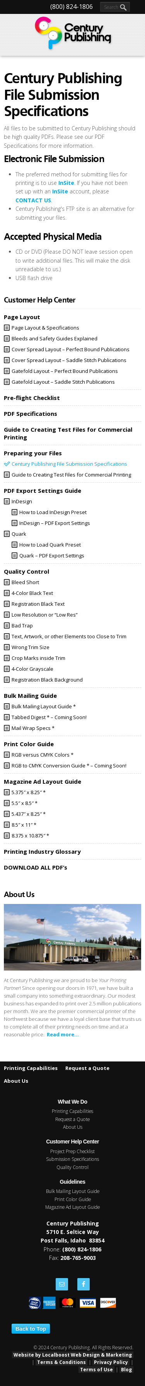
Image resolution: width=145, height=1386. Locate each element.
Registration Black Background (47, 679)
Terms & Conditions (61, 1362)
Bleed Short (25, 582)
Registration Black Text (38, 603)
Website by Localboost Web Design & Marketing (73, 1355)
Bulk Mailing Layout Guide (72, 1191)
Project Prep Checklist (72, 1151)
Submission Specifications (72, 1159)
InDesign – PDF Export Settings (54, 523)
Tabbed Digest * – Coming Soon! (49, 717)
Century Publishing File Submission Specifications (69, 463)
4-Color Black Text (32, 593)
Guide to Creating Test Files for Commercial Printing (71, 474)
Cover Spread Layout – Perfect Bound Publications (71, 349)
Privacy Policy (111, 1362)
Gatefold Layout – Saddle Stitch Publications (63, 381)
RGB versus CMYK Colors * (42, 754)
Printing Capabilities (31, 1068)
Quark (19, 533)
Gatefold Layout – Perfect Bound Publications (65, 370)
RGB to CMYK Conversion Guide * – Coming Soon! (69, 765)
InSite (66, 182)
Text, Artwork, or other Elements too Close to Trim (69, 636)
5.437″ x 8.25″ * (29, 813)
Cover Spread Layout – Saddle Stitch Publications (69, 360)
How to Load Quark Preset (50, 544)
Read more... (63, 1034)
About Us (16, 1080)
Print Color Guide (73, 1199)
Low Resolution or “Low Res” (45, 614)
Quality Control (72, 1167)
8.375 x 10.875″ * (30, 835)
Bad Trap (22, 625)
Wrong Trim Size (30, 647)
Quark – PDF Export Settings (51, 555)
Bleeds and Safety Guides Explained (54, 338)
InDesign (22, 501)
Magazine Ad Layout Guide (72, 1207)
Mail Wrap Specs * (33, 728)
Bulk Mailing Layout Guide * (44, 706)
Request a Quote (87, 1068)
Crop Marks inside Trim (38, 658)
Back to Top (30, 1329)
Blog (126, 1369)
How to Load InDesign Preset (53, 512)
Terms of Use (96, 1369)
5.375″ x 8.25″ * (29, 792)
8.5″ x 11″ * (24, 824)
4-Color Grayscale (32, 668)
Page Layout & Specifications (45, 327)
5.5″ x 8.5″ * (25, 803)
